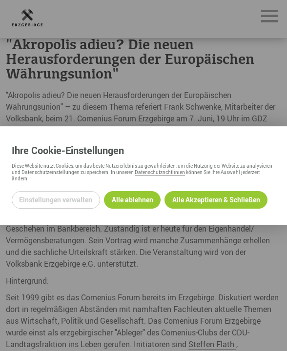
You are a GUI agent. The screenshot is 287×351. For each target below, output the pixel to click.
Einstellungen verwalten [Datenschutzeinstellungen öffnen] (55, 199)
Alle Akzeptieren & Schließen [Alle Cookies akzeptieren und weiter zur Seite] (216, 199)
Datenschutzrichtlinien (160, 172)
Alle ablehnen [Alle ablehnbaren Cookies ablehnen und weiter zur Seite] (132, 199)
